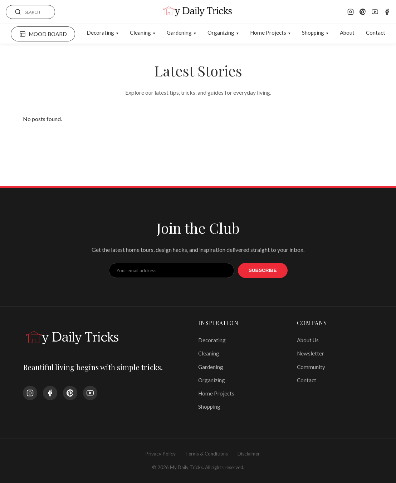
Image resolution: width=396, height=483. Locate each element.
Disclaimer (249, 454)
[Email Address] (172, 270)
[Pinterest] (363, 12)
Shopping (313, 32)
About (347, 32)
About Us (308, 340)
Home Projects (268, 32)
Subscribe (263, 270)
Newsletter (310, 353)
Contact (375, 32)
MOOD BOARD (43, 34)
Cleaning (140, 32)
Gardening (179, 32)
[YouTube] (375, 12)
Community (311, 367)
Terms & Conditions (206, 454)
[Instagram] (350, 12)
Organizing (220, 32)
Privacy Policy (160, 454)
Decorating (100, 32)
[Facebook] (387, 12)
